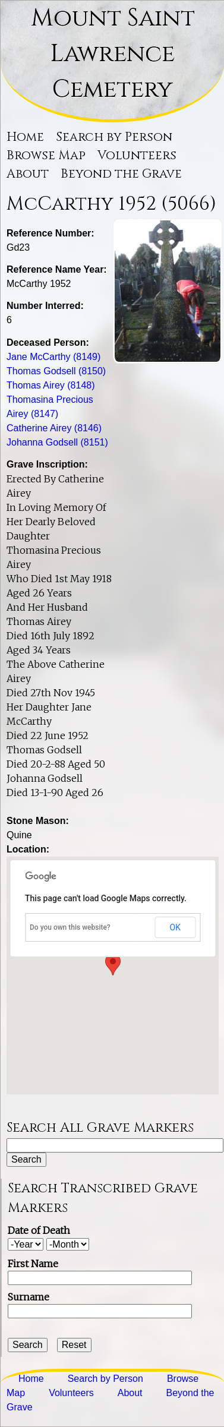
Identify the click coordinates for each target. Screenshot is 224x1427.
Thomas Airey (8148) (51, 385)
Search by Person (114, 137)
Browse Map (46, 155)
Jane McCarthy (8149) (53, 357)
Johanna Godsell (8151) (57, 442)
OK (175, 927)
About (28, 174)
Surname (28, 1297)
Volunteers (136, 155)
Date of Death (39, 1230)
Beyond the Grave (121, 174)
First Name (33, 1264)
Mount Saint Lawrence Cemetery (113, 54)
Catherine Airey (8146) (54, 428)
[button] (113, 964)
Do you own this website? (70, 927)
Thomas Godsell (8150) (56, 371)
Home (25, 137)
